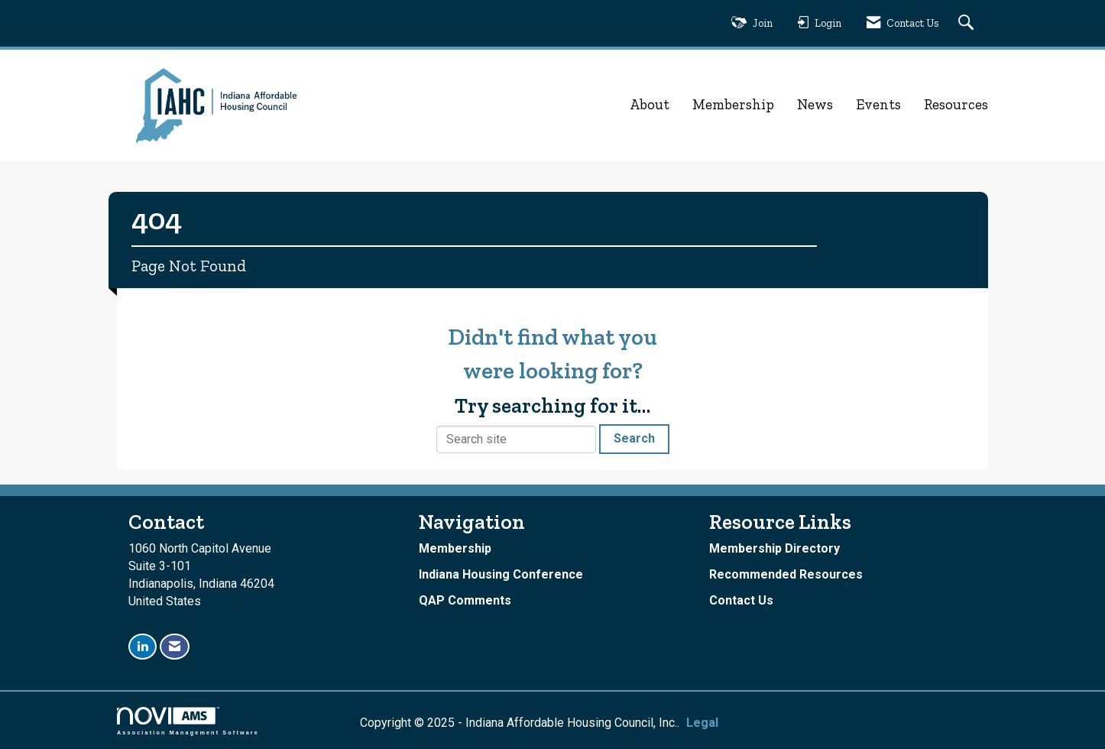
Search (634, 438)
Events (878, 104)
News (815, 104)
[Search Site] (967, 23)
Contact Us (741, 600)
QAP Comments (465, 600)
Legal (702, 722)
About (649, 104)
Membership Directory (774, 548)
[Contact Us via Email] (175, 647)
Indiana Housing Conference (501, 574)
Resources (956, 104)
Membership (733, 104)
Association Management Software (188, 721)
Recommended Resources (786, 574)
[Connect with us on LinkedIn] (142, 647)
